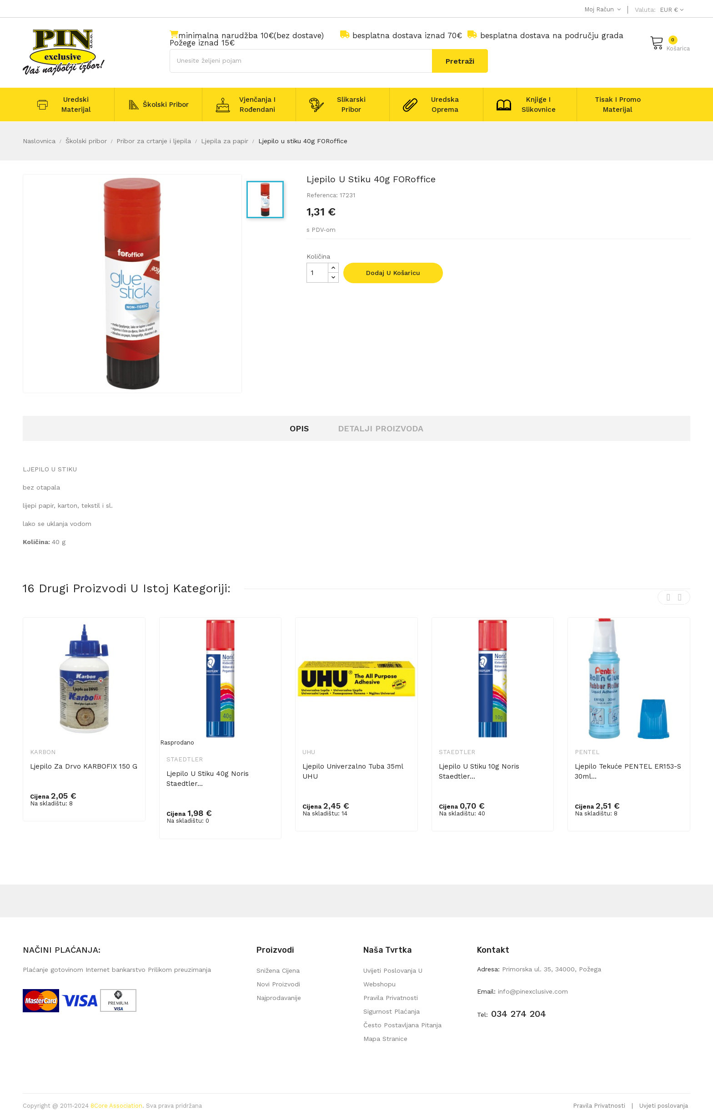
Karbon (42, 752)
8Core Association (116, 1105)
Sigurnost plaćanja (391, 1011)
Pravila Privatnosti (599, 1105)
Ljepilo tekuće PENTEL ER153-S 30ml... (628, 771)
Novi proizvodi (278, 984)
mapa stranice (385, 1038)
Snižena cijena (278, 970)
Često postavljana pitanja (402, 1025)
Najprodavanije (278, 997)
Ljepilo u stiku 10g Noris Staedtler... (479, 771)
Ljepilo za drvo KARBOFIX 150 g (83, 766)
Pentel (587, 752)
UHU (308, 752)
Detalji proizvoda (380, 428)
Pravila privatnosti (390, 997)
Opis (299, 428)
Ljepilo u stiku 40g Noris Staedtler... (207, 779)
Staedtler (184, 759)
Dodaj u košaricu (393, 272)
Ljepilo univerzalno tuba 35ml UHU (352, 771)
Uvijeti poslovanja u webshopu (392, 977)
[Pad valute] (670, 10)
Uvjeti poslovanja (663, 1105)
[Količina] (317, 273)
